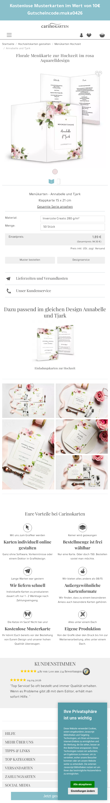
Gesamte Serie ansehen (55, 207)
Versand (100, 249)
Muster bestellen (30, 260)
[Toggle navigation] (9, 35)
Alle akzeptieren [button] (82, 784)
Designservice (81, 260)
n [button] (81, 35)
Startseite (8, 44)
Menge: (10, 226)
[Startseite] (55, 26)
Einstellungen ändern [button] (83, 791)
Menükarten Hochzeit (67, 44)
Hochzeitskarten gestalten (34, 44)
